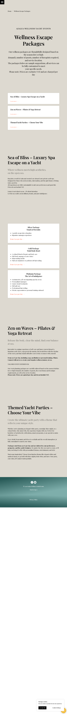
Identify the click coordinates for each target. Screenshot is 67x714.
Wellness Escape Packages (22, 11)
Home (9, 11)
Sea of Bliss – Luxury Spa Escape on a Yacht (27, 96)
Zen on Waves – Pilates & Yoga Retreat (25, 109)
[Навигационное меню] (2, 2)
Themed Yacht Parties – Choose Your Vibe (26, 122)
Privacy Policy (33, 500)
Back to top (33, 490)
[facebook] (32, 482)
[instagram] (35, 482)
